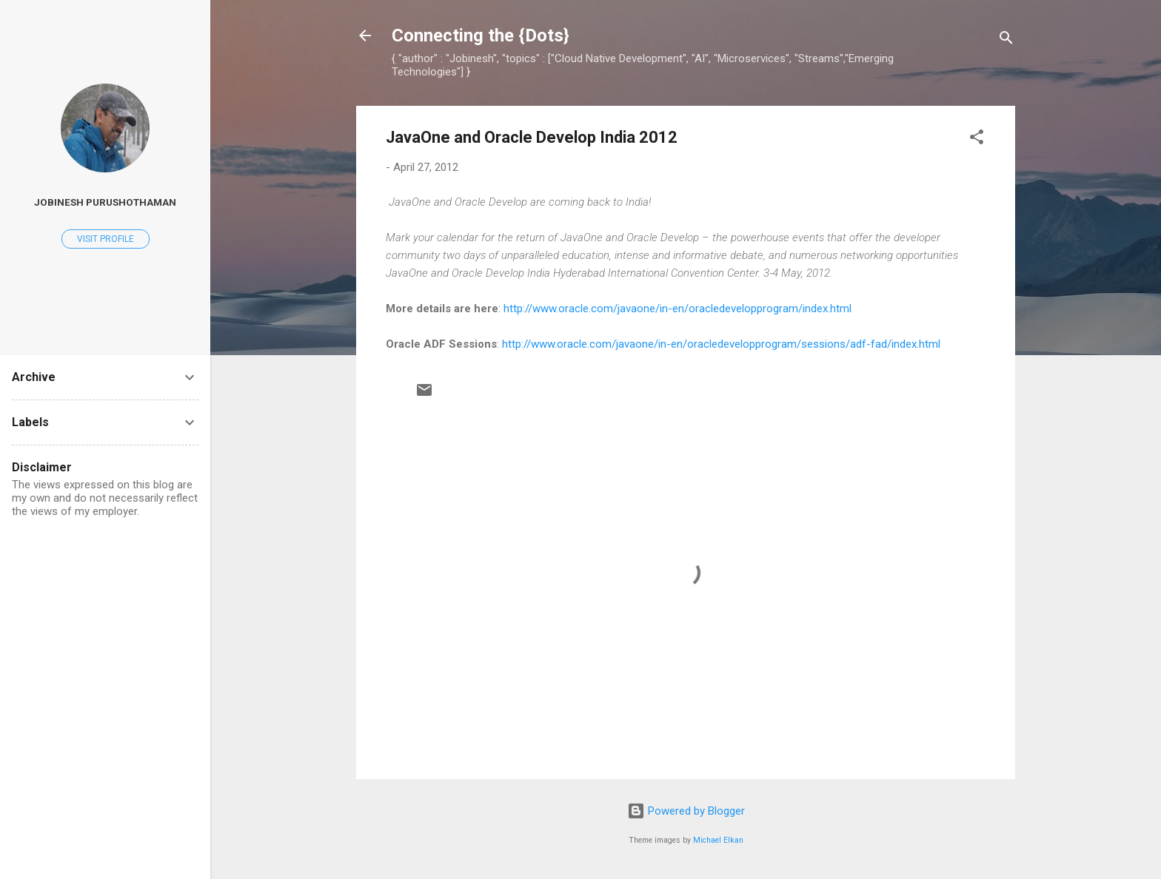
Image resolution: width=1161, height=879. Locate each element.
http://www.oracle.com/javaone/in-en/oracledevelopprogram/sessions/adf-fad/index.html (721, 344)
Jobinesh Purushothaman (105, 202)
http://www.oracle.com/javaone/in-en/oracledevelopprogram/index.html (677, 308)
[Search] (1006, 40)
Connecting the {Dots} (480, 35)
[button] (977, 139)
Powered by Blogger (686, 811)
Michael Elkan (718, 840)
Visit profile (105, 239)
